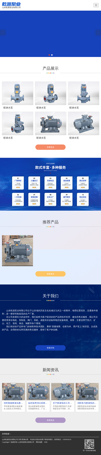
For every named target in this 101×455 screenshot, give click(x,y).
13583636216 (66, 439)
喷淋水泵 (25, 439)
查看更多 (50, 147)
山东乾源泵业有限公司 (26, 442)
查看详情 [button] (50, 348)
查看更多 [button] (50, 420)
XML (46, 442)
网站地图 (39, 442)
